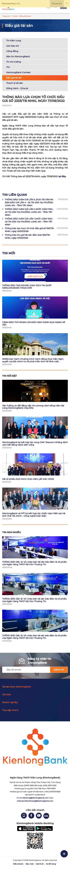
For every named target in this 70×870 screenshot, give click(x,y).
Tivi (8, 67)
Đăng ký (59, 669)
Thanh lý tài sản (14, 83)
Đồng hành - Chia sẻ (17, 88)
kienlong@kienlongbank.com (36, 798)
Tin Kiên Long (13, 40)
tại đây (62, 176)
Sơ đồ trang (51, 864)
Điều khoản (18, 864)
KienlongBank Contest (18, 72)
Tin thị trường (13, 61)
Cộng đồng (12, 51)
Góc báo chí (12, 46)
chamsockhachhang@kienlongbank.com (35, 801)
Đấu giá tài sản (14, 77)
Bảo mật (29, 864)
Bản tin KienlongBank (18, 56)
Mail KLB (39, 864)
